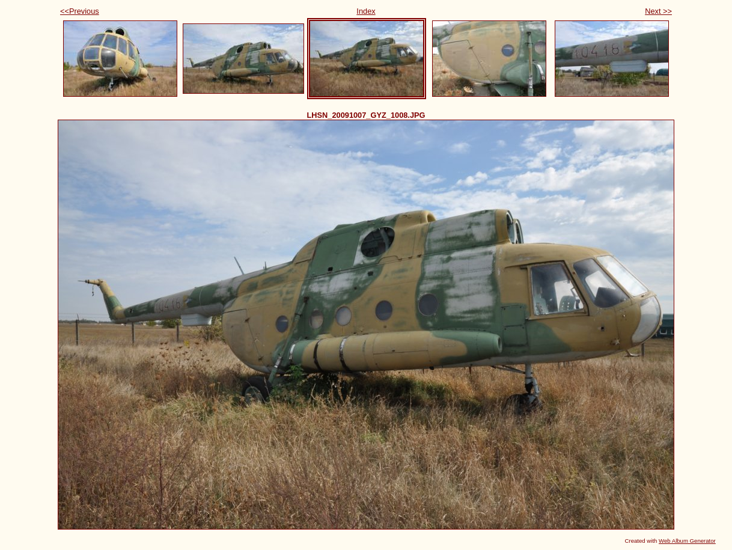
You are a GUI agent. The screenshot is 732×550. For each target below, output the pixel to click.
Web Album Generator (687, 540)
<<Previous (79, 11)
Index (365, 11)
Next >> (658, 11)
